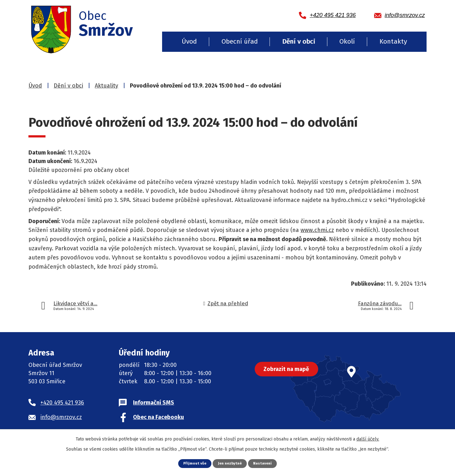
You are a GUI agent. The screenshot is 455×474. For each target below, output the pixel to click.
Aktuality (106, 85)
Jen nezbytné (230, 463)
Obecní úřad (239, 41)
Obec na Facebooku (158, 417)
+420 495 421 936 (62, 402)
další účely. (367, 438)
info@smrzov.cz (61, 417)
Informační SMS (153, 402)
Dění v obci (298, 41)
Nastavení (264, 463)
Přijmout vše (192, 463)
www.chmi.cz (317, 230)
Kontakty (393, 41)
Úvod (189, 41)
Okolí (347, 41)
